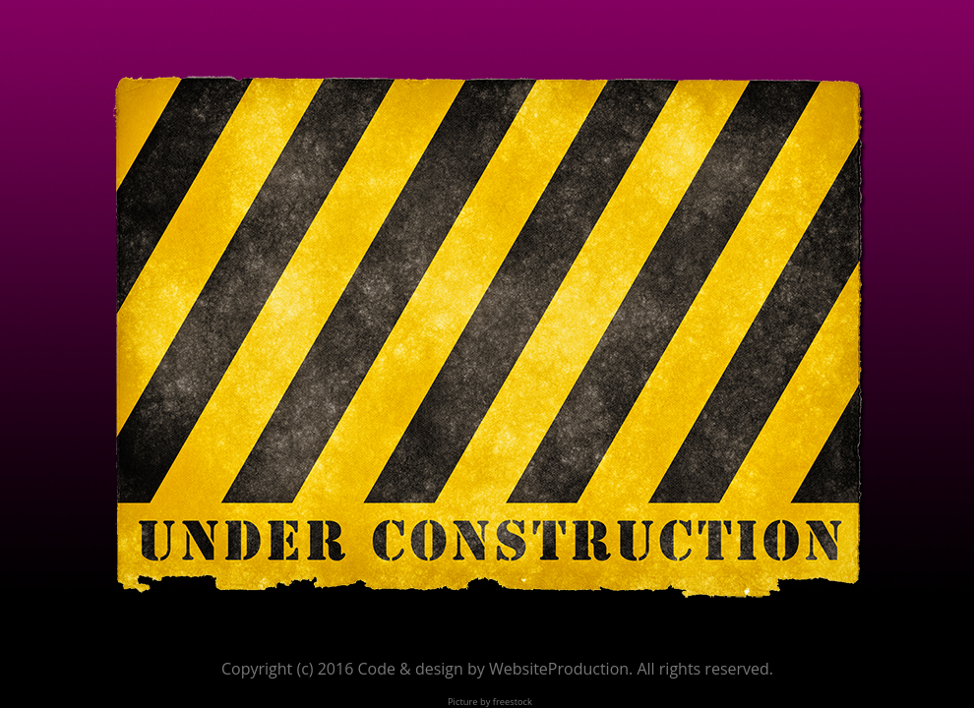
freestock (512, 701)
